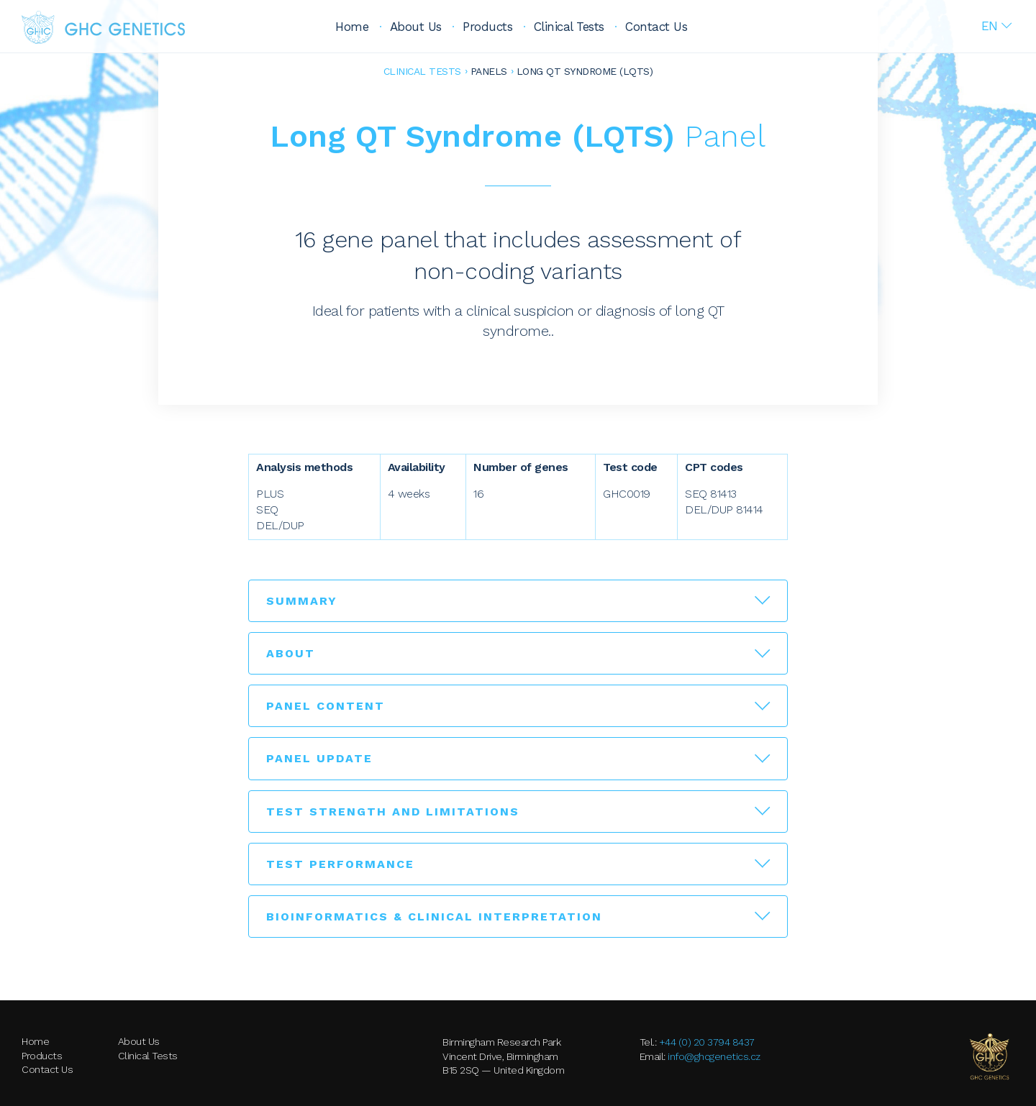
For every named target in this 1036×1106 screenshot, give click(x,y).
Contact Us (656, 26)
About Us (416, 26)
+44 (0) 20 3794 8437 (707, 1042)
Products (487, 26)
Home (351, 26)
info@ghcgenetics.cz (714, 1056)
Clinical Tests (569, 26)
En (989, 26)
